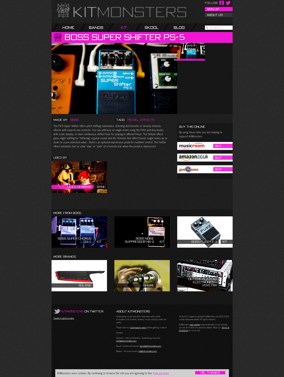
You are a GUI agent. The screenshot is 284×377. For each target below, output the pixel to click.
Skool (152, 27)
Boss (74, 120)
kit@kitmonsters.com (148, 351)
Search (215, 27)
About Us (215, 15)
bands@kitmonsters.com (150, 346)
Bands (96, 27)
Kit (124, 27)
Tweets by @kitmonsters (63, 318)
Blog (179, 27)
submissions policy (138, 327)
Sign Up (213, 9)
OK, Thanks (210, 372)
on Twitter (82, 311)
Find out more (161, 373)
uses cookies (195, 324)
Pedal (132, 120)
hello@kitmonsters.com (126, 341)
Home (68, 27)
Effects (147, 120)
